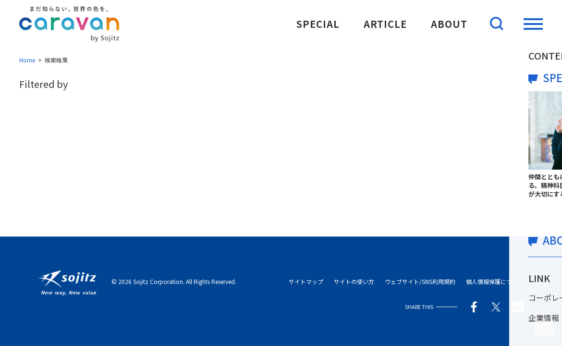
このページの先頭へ (544, 326)
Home (27, 60)
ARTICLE (385, 24)
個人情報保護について (495, 282)
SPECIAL (318, 24)
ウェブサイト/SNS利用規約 (420, 282)
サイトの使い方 (354, 282)
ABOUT (449, 24)
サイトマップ (306, 282)
